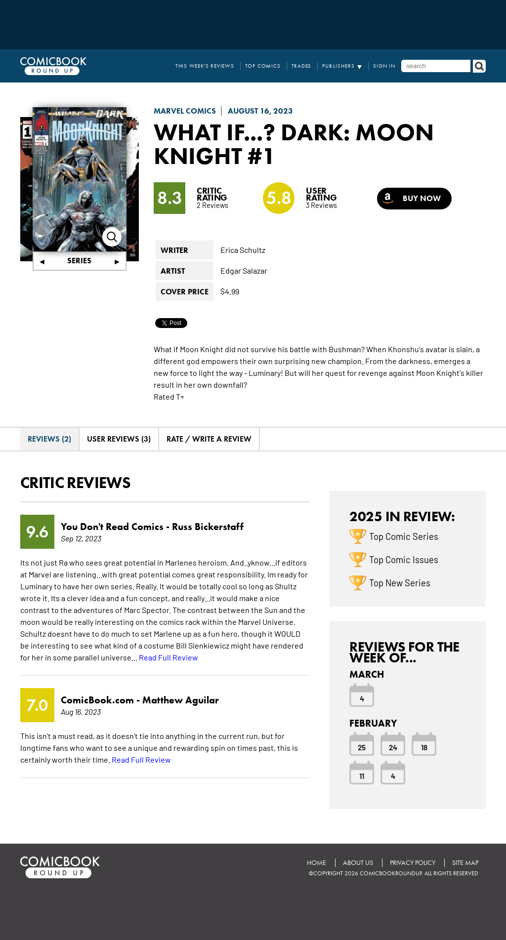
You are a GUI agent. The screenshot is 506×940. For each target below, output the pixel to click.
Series (79, 260)
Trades (302, 66)
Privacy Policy (412, 862)
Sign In (384, 66)
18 (424, 747)
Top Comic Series (403, 536)
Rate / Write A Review (209, 439)
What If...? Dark (248, 132)
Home (316, 862)
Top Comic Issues (403, 559)
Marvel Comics (185, 111)
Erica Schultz (242, 249)
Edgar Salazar (243, 270)
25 (362, 747)
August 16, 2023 (260, 111)
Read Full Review (168, 657)
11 (361, 775)
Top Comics (263, 66)
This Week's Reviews (204, 66)
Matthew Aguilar (180, 700)
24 (393, 747)
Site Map (465, 862)
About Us (358, 862)
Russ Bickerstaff (208, 526)
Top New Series (399, 582)
